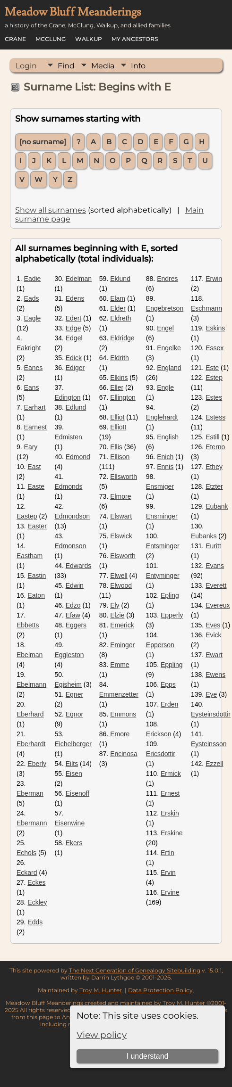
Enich (165, 457)
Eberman (30, 793)
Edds (35, 922)
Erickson (159, 734)
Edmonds (68, 486)
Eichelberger (73, 744)
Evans (215, 565)
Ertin (167, 852)
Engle (165, 387)
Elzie (117, 615)
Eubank (217, 506)
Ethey (214, 466)
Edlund (76, 407)
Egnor (74, 714)
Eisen (74, 773)
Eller (116, 387)
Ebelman (30, 655)
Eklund (120, 278)
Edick (74, 358)
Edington (67, 397)
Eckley (37, 902)
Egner (74, 694)
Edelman (79, 278)
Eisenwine (69, 823)
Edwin (75, 585)
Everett (216, 585)
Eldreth (120, 318)
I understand (148, 1056)
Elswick (121, 536)
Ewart (214, 655)
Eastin (36, 575)
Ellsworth (123, 476)
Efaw (73, 615)
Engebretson (164, 308)
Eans (31, 387)
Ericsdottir (160, 754)
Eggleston (69, 655)
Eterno (215, 447)
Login (26, 65)
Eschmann (206, 308)
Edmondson (72, 516)
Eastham (30, 556)
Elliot (117, 417)
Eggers (76, 625)
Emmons (123, 714)
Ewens (215, 674)
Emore (119, 734)
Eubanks (203, 536)
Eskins (215, 328)
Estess (215, 417)
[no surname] (42, 142)
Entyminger (163, 575)
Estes (214, 397)
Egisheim (68, 684)
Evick (213, 635)
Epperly (172, 615)
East (34, 466)
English (168, 437)
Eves (213, 625)
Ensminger (162, 516)
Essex (214, 348)
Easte (35, 486)
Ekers (74, 843)
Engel (165, 328)
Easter (36, 526)
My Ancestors (135, 38)
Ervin (168, 872)
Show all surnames (50, 210)
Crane (15, 38)
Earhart (35, 407)
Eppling (172, 664)
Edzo (73, 605)
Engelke (169, 348)
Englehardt (162, 417)
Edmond (78, 457)
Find (66, 65)
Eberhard (30, 714)
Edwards (78, 565)
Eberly (36, 763)
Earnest (35, 427)
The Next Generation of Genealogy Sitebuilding (134, 970)
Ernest (170, 793)
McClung (50, 38)
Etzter (214, 486)
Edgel (74, 338)
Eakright (29, 348)
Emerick (122, 625)
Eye (211, 694)
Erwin (214, 278)
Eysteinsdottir (211, 714)
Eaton (36, 595)
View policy (102, 1034)
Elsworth (123, 556)
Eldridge (122, 338)
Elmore (120, 496)
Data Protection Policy (160, 990)
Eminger (122, 645)
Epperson (160, 645)
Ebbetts (28, 625)
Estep (214, 377)
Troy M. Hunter (100, 990)
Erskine (172, 833)
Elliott (118, 427)
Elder (118, 308)
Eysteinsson (208, 744)
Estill (213, 437)
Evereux (218, 605)
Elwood (121, 585)
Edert (73, 318)
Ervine (170, 892)
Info (138, 65)
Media (102, 65)
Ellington (123, 397)
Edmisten (68, 437)
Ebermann (32, 823)
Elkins (119, 377)
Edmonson (70, 546)
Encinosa (123, 754)
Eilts (72, 763)
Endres (167, 278)
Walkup (88, 38)
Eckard (27, 872)
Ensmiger (160, 486)
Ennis (165, 466)
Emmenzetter (118, 694)
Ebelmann (31, 684)
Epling (170, 595)
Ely (114, 605)
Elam (117, 298)
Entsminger (163, 546)
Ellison (119, 457)
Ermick (171, 773)
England (169, 367)
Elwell (119, 575)
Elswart (121, 516)
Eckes (36, 882)
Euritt (213, 546)
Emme (119, 664)
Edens (75, 298)
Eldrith (119, 358)
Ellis (116, 447)
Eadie (32, 278)
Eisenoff (77, 793)
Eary (31, 447)
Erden (169, 704)
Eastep (27, 516)
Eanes (33, 367)
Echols (26, 852)
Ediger (75, 367)
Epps (168, 684)
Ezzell (214, 763)
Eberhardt (31, 744)
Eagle (32, 318)
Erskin (170, 813)
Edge (73, 328)
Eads (31, 298)
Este (212, 367)
